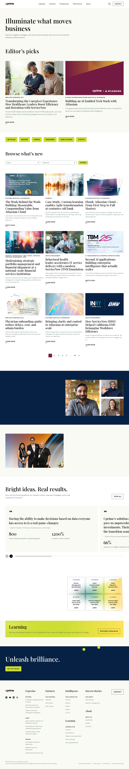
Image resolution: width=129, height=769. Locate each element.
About (88, 711)
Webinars (50, 140)
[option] (51, 529)
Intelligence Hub (71, 697)
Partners (50, 691)
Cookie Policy (106, 763)
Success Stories (93, 691)
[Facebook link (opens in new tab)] (6, 697)
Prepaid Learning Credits (73, 736)
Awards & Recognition (92, 703)
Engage (28, 739)
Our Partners (50, 697)
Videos (37, 140)
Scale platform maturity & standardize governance (34, 727)
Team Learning (70, 739)
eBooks (24, 140)
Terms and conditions (85, 763)
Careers (87, 723)
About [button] (88, 4)
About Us (88, 717)
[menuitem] (118, 4)
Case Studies (66, 140)
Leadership (89, 720)
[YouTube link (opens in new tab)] (10, 697)
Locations (88, 726)
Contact (118, 4)
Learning (70, 720)
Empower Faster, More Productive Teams (32, 733)
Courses (68, 729)
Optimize (28, 697)
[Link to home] (9, 4)
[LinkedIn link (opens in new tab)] (14, 697)
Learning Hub (70, 727)
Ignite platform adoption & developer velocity (34, 722)
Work (27, 718)
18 (75, 355)
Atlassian (48, 700)
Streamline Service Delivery (34, 753)
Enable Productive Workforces (31, 749)
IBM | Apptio (49, 706)
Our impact (89, 697)
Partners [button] (52, 4)
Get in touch (13, 669)
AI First (67, 713)
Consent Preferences (117, 763)
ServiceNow (49, 703)
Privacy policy (97, 763)
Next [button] (11, 556)
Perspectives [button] (64, 4)
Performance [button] (77, 4)
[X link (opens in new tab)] (17, 697)
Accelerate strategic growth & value (34, 701)
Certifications (69, 733)
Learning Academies (71, 742)
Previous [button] (7, 556)
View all (118, 496)
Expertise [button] (42, 4)
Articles (11, 140)
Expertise (30, 691)
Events (81, 140)
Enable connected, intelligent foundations (32, 712)
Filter (83, 163)
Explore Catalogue (109, 631)
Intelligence (71, 691)
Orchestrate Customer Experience (32, 743)
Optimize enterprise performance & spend (32, 706)
